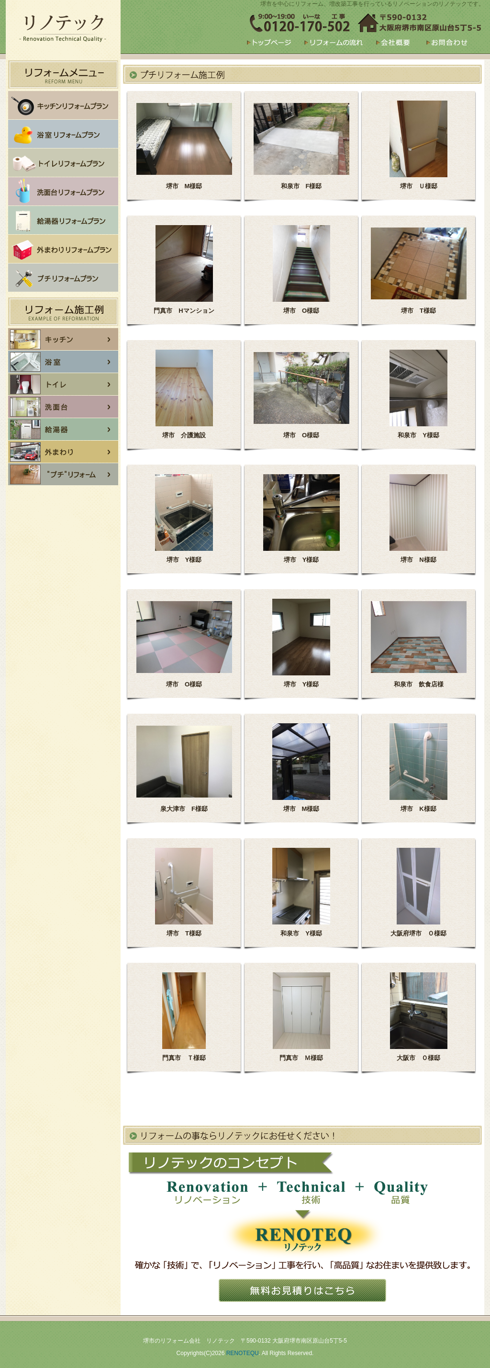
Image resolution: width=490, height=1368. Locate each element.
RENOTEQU (242, 1353)
